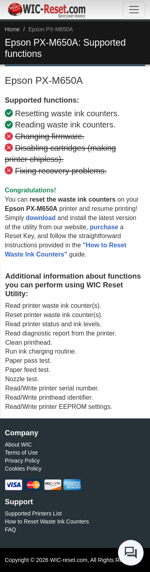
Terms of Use (21, 452)
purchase (104, 227)
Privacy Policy (22, 460)
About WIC (18, 444)
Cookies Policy (23, 468)
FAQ (10, 529)
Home (12, 29)
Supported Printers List (33, 513)
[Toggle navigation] (134, 10)
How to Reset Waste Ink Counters (47, 521)
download (41, 217)
